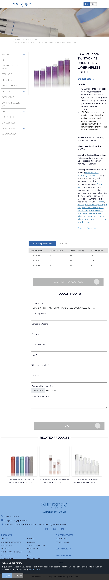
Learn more (34, 569)
